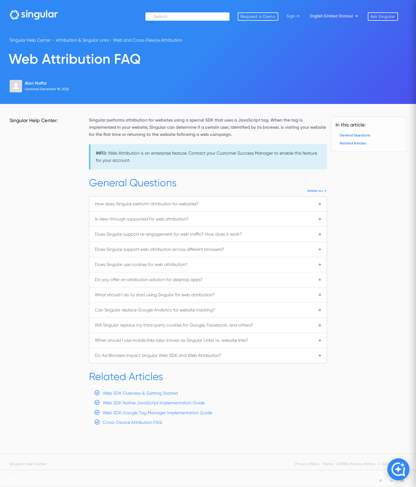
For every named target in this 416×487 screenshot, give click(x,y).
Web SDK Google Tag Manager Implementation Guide (157, 412)
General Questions (355, 135)
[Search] (188, 16)
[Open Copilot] (398, 469)
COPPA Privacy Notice (355, 464)
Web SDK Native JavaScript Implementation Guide (154, 402)
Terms (328, 464)
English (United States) (332, 16)
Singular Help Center (30, 40)
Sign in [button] (293, 16)
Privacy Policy (307, 464)
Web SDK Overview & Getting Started (140, 393)
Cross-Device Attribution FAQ (132, 422)
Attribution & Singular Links (82, 40)
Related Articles (353, 143)
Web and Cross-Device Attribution (147, 40)
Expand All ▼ (317, 191)
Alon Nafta (36, 83)
